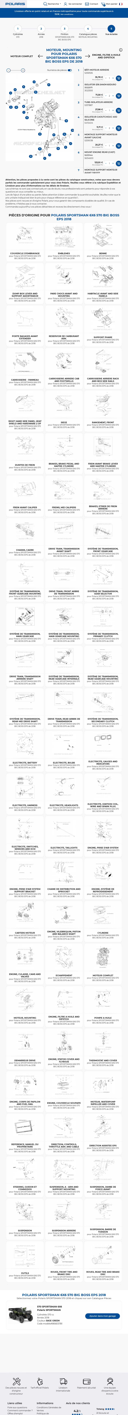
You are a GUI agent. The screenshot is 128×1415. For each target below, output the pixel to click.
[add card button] (119, 78)
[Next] (87, 56)
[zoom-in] (23, 70)
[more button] (113, 78)
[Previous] (40, 56)
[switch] (70, 70)
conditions (68, 14)
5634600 (88, 158)
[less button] (106, 78)
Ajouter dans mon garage (103, 1316)
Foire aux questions (17, 1407)
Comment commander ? (20, 1410)
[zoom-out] (8, 70)
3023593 (88, 90)
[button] (120, 50)
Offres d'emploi (15, 1413)
